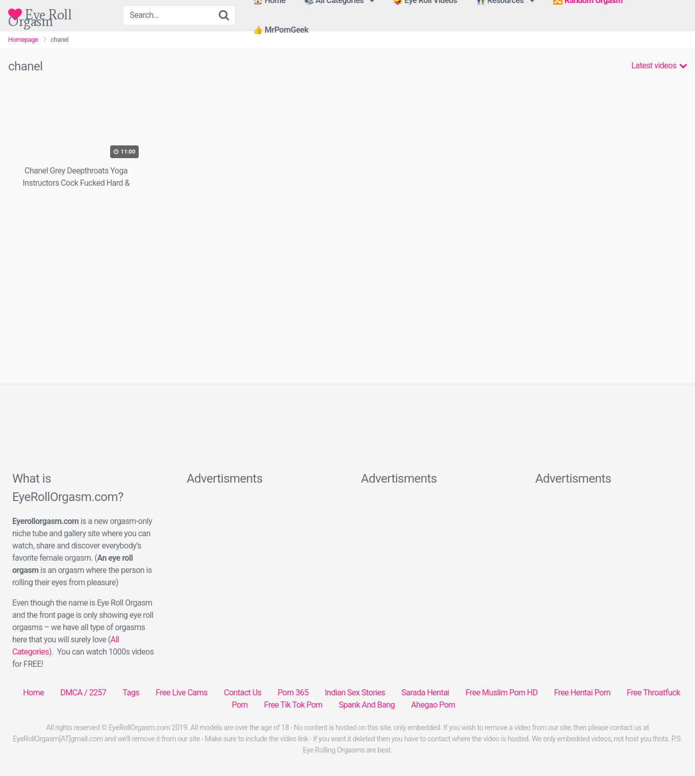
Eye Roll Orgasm (39, 14)
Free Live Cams (182, 692)
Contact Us (243, 692)
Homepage (23, 39)
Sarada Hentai (425, 692)
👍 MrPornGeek (280, 30)
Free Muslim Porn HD (501, 692)
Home (33, 692)
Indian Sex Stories (355, 692)
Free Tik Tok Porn (293, 705)
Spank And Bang (367, 705)
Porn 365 (293, 692)
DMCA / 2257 (83, 692)
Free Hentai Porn (582, 692)
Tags (131, 692)
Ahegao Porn (433, 705)
